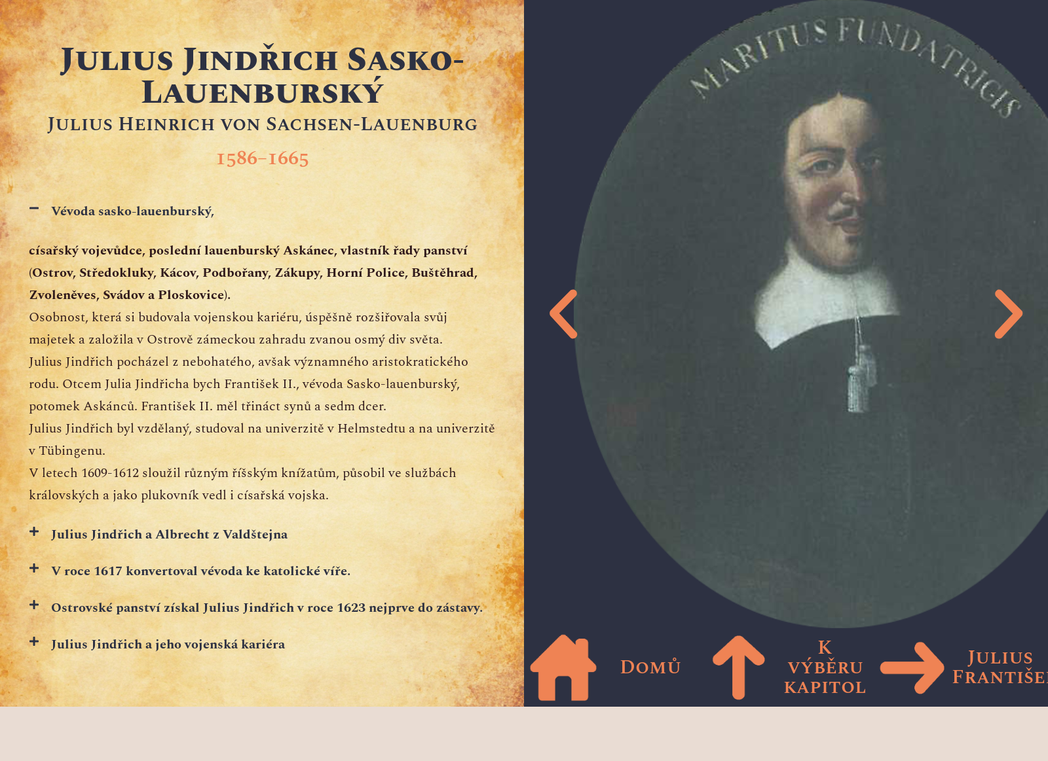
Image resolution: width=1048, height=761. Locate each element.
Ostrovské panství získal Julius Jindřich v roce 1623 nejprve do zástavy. (267, 608)
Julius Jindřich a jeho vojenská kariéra (168, 644)
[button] (262, 211)
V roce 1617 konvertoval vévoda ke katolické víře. (200, 571)
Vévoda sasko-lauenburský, (132, 211)
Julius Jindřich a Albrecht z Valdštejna (169, 534)
